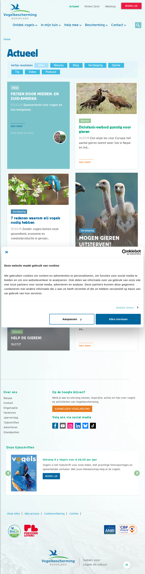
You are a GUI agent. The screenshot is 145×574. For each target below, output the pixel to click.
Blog (76, 65)
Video (32, 72)
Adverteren (10, 427)
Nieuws (59, 65)
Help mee (71, 25)
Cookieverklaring (54, 513)
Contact (117, 25)
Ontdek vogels (23, 25)
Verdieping (95, 65)
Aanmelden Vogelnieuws (72, 408)
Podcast (50, 72)
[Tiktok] (93, 426)
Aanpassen (72, 319)
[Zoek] (138, 25)
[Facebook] (55, 426)
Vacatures (9, 412)
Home (6, 39)
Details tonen (125, 307)
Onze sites (13, 513)
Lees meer (17, 126)
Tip (17, 72)
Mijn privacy (32, 513)
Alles (41, 65)
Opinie (116, 65)
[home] (20, 11)
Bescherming (95, 25)
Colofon (74, 513)
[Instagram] (70, 426)
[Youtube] (63, 426)
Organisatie (10, 407)
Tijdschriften (11, 422)
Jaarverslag (10, 417)
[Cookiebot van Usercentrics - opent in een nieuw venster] (125, 252)
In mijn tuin (49, 25)
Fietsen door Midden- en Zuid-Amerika (35, 96)
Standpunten (11, 432)
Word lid (51, 476)
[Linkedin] (78, 426)
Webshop (110, 6)
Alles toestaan (118, 319)
